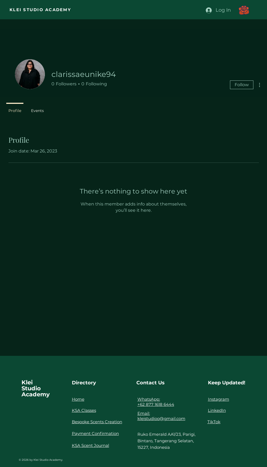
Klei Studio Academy (36, 388)
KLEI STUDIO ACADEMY (40, 9)
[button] (243, 10)
